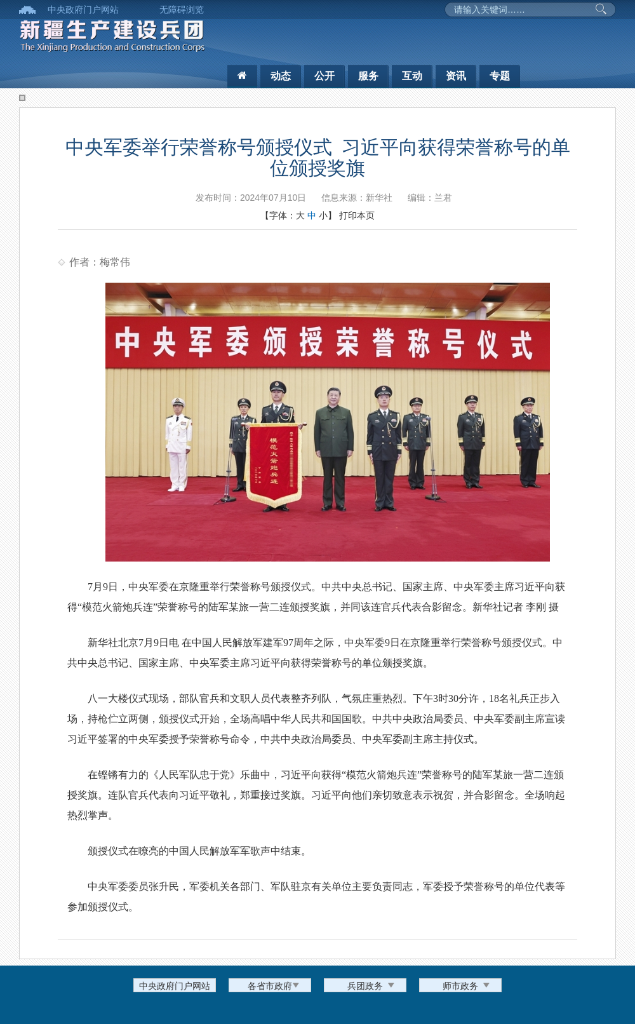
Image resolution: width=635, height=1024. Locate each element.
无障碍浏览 (181, 9)
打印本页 (357, 215)
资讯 (456, 76)
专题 (500, 76)
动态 (281, 76)
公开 (324, 76)
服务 (368, 76)
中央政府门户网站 (83, 9)
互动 (412, 76)
